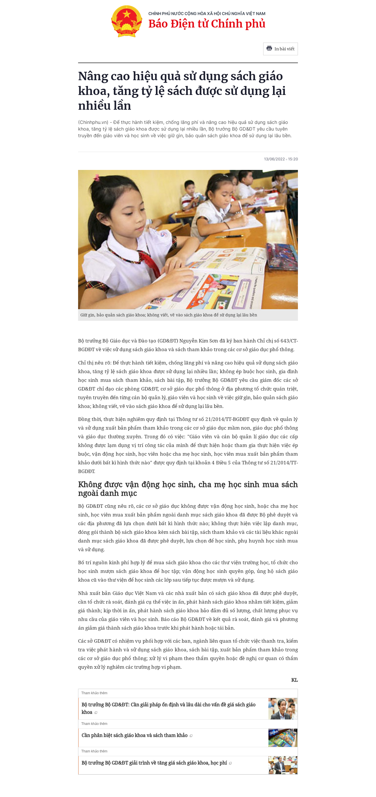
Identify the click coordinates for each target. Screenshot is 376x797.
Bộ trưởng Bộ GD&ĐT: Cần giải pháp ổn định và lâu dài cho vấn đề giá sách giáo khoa (168, 708)
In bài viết (280, 49)
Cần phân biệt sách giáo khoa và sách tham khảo (137, 735)
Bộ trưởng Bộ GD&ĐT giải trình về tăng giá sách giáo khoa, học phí (157, 763)
